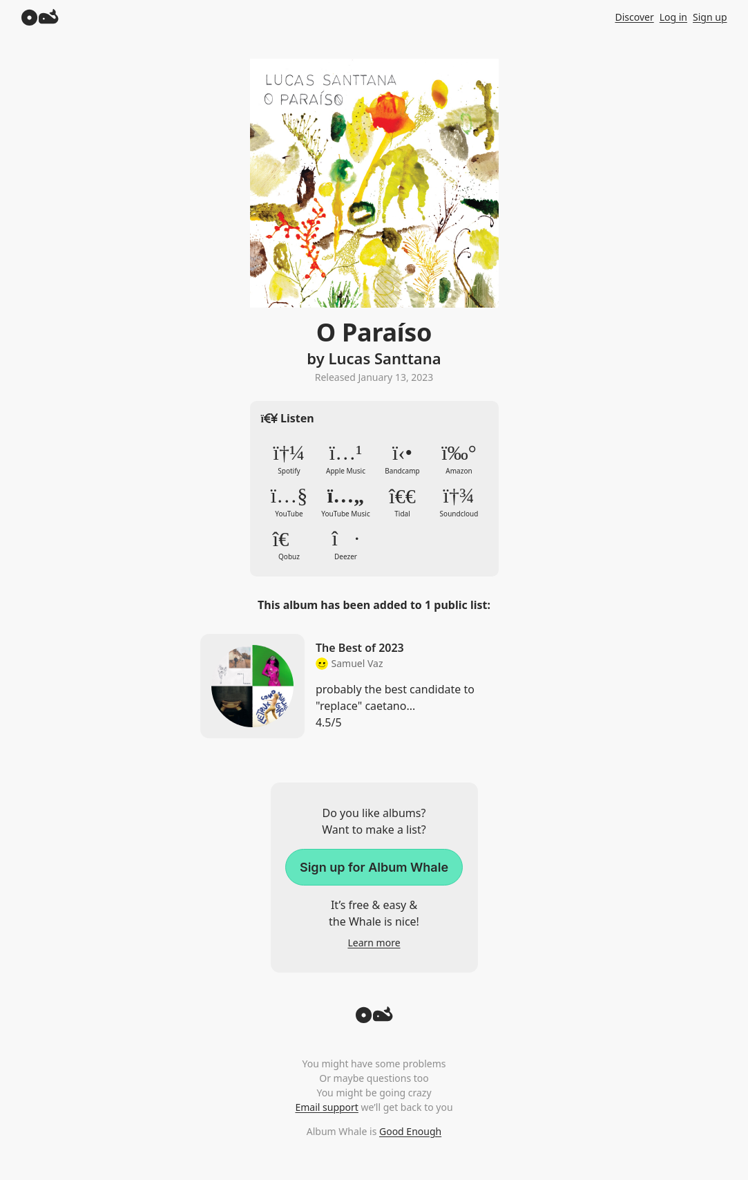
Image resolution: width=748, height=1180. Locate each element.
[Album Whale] (40, 17)
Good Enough (410, 1131)
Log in (673, 17)
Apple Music (346, 459)
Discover (634, 17)
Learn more (373, 942)
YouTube (289, 501)
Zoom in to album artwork (374, 183)
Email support (326, 1107)
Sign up (710, 17)
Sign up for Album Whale (374, 867)
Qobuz (289, 544)
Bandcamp (403, 459)
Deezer (346, 544)
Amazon (459, 459)
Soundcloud (459, 501)
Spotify (289, 459)
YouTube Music (346, 501)
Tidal (403, 501)
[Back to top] (374, 1019)
